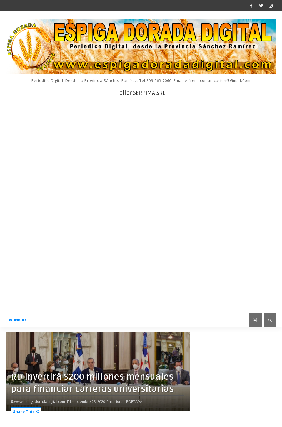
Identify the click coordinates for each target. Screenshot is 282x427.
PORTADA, (134, 401)
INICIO (17, 319)
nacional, (117, 401)
